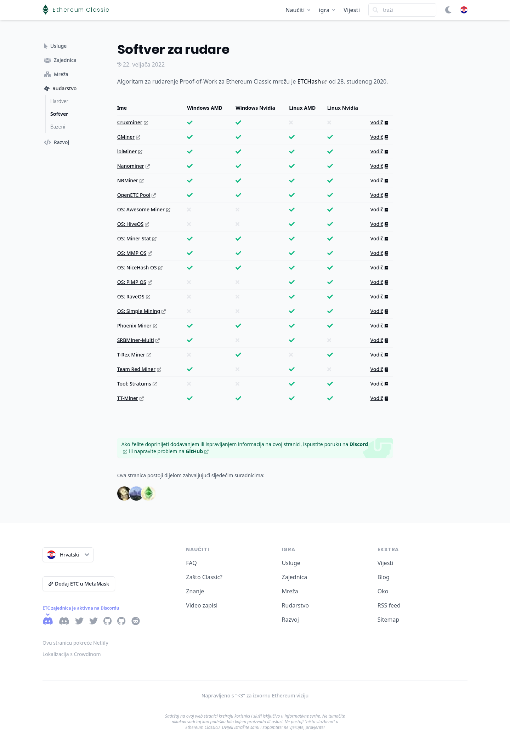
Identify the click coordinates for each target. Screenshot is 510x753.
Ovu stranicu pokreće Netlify (75, 642)
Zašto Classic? (204, 577)
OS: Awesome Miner (143, 209)
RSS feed (389, 605)
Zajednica (294, 577)
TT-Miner (130, 398)
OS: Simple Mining (141, 311)
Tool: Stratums (137, 383)
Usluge (291, 563)
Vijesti (352, 10)
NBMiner (130, 180)
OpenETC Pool (136, 195)
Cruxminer (132, 122)
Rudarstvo (295, 605)
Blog (384, 577)
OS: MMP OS (134, 253)
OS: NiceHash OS (140, 267)
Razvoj (290, 619)
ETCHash (312, 81)
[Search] (402, 10)
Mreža (290, 591)
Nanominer (133, 165)
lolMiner (129, 151)
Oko (383, 591)
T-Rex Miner (134, 354)
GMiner (129, 136)
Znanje (195, 591)
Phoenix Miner (137, 325)
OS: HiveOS (133, 224)
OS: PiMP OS (134, 282)
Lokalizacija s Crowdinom (71, 654)
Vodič (379, 122)
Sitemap (389, 619)
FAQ (191, 563)
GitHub (197, 451)
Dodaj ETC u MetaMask (79, 583)
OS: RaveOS (133, 296)
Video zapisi (201, 605)
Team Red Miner (139, 369)
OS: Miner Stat (137, 238)
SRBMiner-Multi (138, 340)
